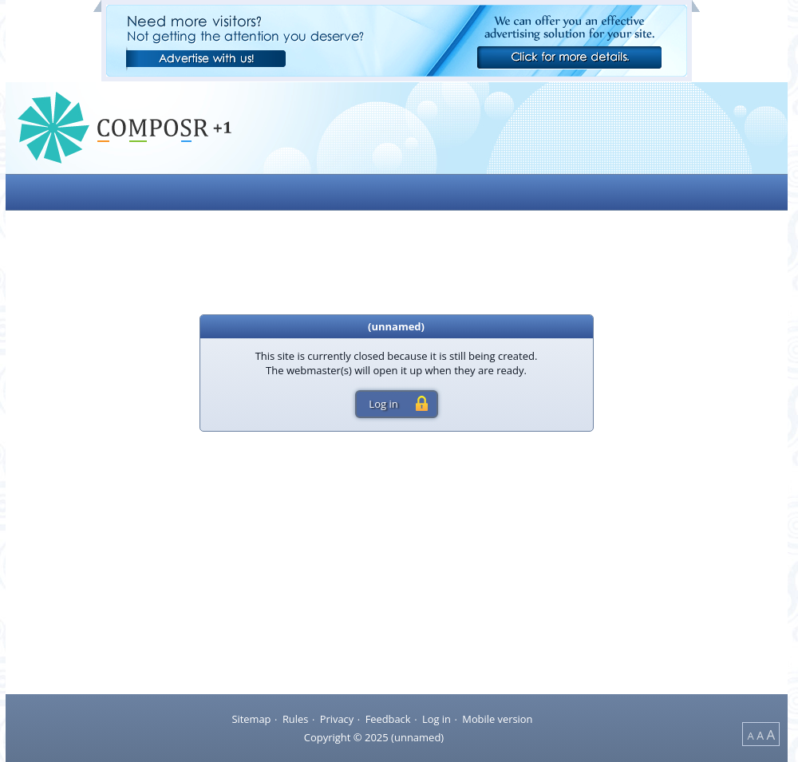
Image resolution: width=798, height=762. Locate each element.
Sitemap (251, 718)
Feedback (388, 718)
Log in (436, 718)
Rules (295, 718)
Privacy (337, 718)
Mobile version (497, 718)
